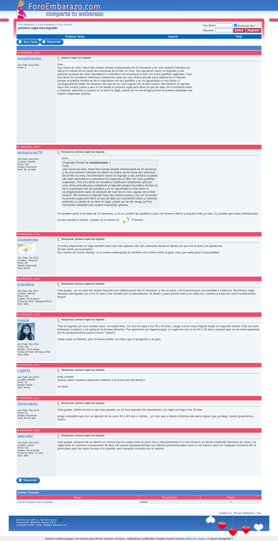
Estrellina (25, 284)
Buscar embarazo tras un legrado (35, 502)
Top (259, 513)
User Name (209, 25)
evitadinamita (29, 58)
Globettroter (28, 240)
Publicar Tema (74, 36)
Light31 (24, 370)
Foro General (65, 24)
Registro (253, 30)
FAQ (239, 36)
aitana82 (25, 436)
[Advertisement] (96, 31)
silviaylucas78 (29, 152)
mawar (23, 320)
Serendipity (27, 404)
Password (208, 30)
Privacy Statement (244, 513)
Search (174, 36)
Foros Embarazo (46, 24)
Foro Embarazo (26, 24)
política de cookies (195, 538)
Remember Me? (244, 26)
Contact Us (225, 513)
